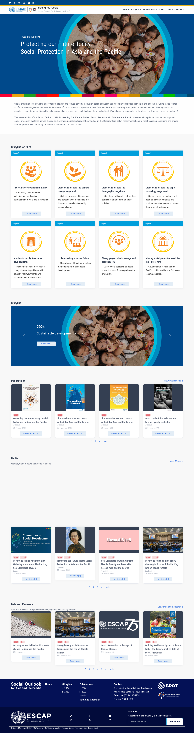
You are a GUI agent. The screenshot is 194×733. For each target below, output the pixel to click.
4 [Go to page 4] (97, 669)
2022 (66, 692)
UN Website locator (53, 728)
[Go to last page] (105, 441)
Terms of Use (81, 728)
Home (126, 9)
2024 (66, 688)
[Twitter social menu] (10, 2)
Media (162, 9)
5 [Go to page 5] (101, 669)
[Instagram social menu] (24, 2)
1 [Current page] (91, 441)
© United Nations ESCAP (21, 728)
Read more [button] (46, 343)
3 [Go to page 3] (97, 587)
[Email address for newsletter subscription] (147, 721)
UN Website (38, 728)
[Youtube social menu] (19, 2)
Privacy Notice (68, 728)
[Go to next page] (99, 441)
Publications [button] (149, 9)
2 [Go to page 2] (95, 441)
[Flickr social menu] (29, 2)
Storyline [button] (135, 9)
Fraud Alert (93, 728)
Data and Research (176, 9)
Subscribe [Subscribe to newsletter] (175, 721)
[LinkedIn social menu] (33, 2)
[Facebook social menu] (15, 2)
